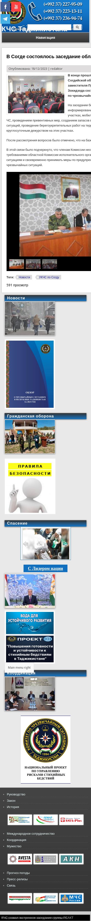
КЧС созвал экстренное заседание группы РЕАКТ (37, 918)
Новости (24, 277)
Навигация (45, 37)
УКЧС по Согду (49, 277)
